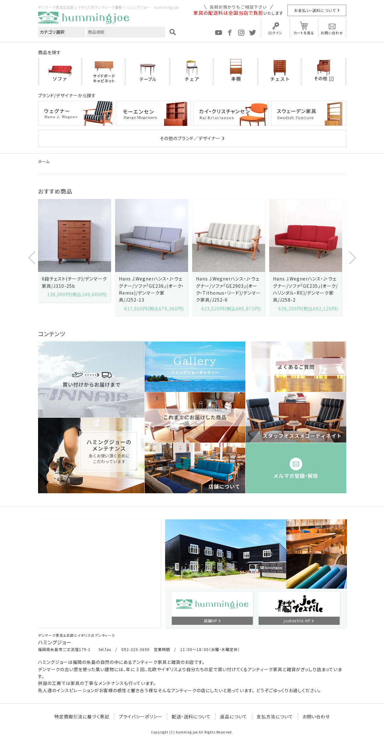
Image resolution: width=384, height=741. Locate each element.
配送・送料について (191, 716)
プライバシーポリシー (140, 716)
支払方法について (275, 716)
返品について (233, 716)
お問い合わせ (332, 32)
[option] (74, 251)
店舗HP (211, 620)
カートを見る (303, 32)
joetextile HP (297, 620)
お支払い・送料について (315, 10)
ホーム (44, 161)
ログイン (275, 32)
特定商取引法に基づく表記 (81, 716)
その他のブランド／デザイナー (190, 138)
